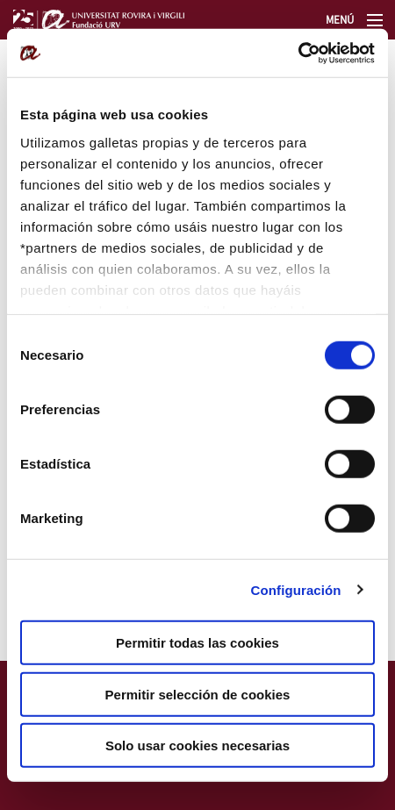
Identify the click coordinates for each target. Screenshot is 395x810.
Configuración (296, 589)
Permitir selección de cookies (198, 693)
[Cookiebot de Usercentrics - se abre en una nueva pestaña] (298, 52)
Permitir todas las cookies (197, 642)
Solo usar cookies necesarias (197, 745)
